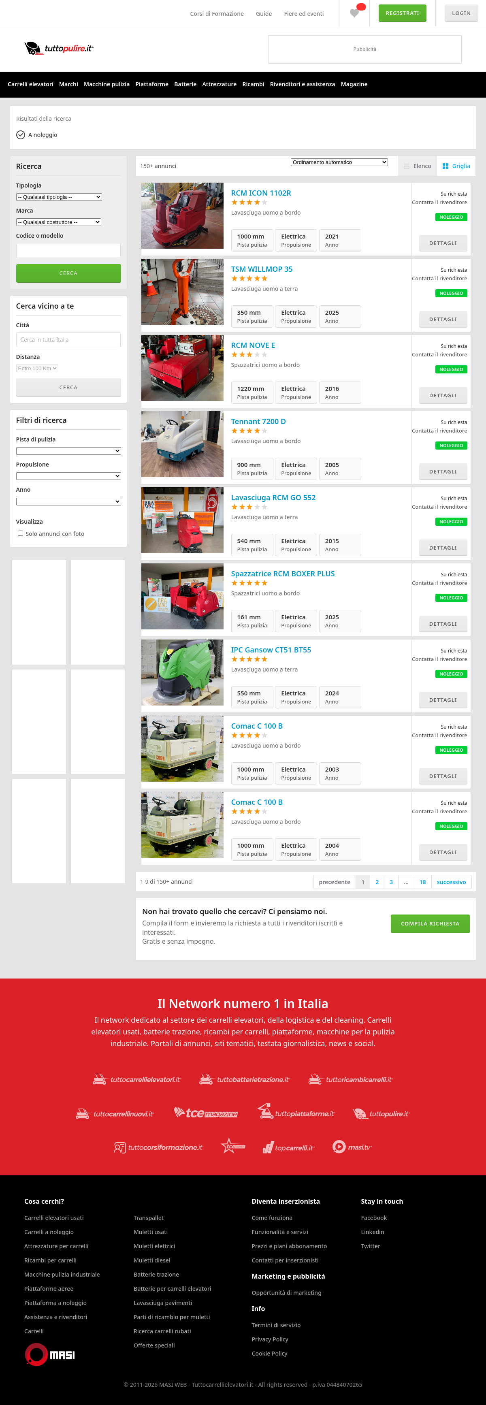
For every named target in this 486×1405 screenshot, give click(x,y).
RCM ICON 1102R (261, 193)
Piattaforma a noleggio (55, 1303)
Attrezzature (219, 84)
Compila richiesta (430, 923)
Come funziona (272, 1218)
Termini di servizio (276, 1325)
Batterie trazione (156, 1274)
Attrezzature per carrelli (56, 1246)
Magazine (354, 84)
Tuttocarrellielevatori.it (91, 48)
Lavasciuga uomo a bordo (266, 212)
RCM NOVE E (253, 345)
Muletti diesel (152, 1260)
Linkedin (372, 1232)
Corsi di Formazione (217, 13)
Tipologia (29, 185)
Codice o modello (40, 235)
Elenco (422, 166)
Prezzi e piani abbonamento (289, 1246)
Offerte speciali (154, 1345)
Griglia (461, 166)
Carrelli (34, 1331)
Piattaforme (151, 84)
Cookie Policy (270, 1353)
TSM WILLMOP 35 (262, 269)
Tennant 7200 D (258, 421)
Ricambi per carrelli (50, 1260)
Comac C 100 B (257, 726)
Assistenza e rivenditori (55, 1317)
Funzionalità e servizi (280, 1232)
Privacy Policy (270, 1339)
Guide (264, 13)
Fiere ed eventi (304, 13)
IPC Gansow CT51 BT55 (271, 650)
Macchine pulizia (107, 84)
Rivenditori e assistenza (302, 84)
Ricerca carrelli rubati (162, 1331)
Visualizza (29, 521)
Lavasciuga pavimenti (163, 1303)
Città (22, 325)
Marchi (68, 84)
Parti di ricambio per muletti (172, 1317)
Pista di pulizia (36, 439)
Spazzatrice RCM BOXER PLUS (283, 573)
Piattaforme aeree (48, 1288)
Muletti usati (151, 1232)
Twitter (370, 1246)
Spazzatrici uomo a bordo (265, 365)
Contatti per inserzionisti (285, 1260)
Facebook (374, 1218)
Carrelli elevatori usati (53, 1218)
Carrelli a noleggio (49, 1232)
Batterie (185, 84)
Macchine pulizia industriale (62, 1274)
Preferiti (354, 11)
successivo (451, 882)
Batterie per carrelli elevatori (172, 1288)
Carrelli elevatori (30, 84)
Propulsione (32, 464)
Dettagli (443, 243)
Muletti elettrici (154, 1246)
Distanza (28, 356)
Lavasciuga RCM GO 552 (273, 497)
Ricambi (253, 84)
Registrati (403, 13)
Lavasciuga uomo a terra (264, 288)
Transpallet (149, 1218)
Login (461, 13)
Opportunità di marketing (287, 1292)
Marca (24, 210)
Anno (23, 489)
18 (423, 882)
